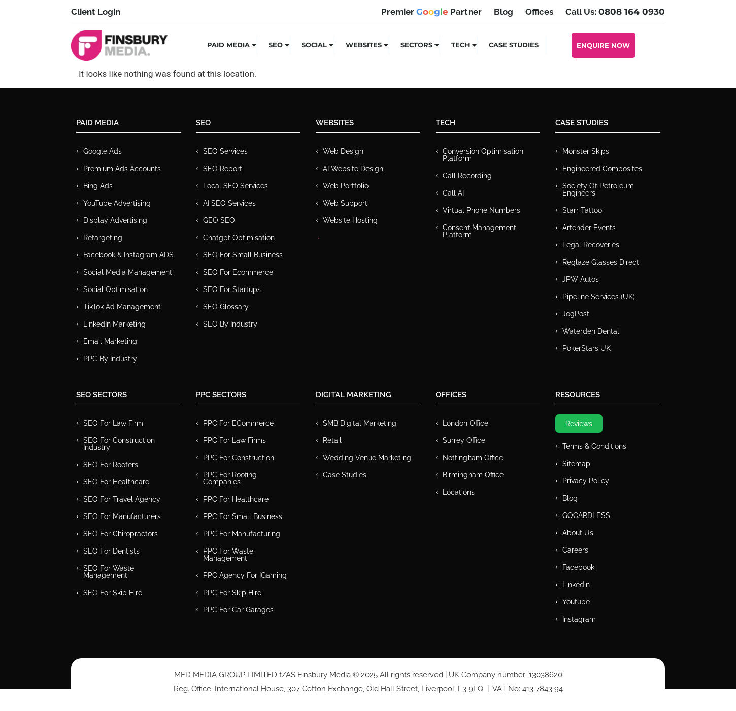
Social (318, 44)
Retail (332, 440)
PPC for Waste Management (228, 554)
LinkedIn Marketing (114, 324)
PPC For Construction (238, 458)
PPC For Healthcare (236, 499)
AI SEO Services (229, 203)
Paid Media (232, 44)
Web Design (343, 151)
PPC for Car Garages (238, 610)
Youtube (576, 602)
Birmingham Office (473, 475)
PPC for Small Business (242, 516)
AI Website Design (353, 169)
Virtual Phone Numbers (481, 210)
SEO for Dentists (111, 551)
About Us (577, 533)
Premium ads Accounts (122, 169)
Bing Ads (98, 186)
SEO (279, 44)
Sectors (420, 44)
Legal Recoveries (590, 245)
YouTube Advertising (117, 203)
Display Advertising (115, 220)
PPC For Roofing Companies (230, 478)
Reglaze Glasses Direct (600, 262)
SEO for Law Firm (113, 423)
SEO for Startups (232, 289)
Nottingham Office (473, 458)
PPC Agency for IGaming (245, 575)
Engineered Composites (602, 169)
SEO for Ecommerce (238, 272)
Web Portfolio (346, 186)
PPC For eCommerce (238, 423)
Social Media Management (127, 272)
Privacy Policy (585, 481)
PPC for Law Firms (234, 440)
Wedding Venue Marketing (367, 458)
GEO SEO (219, 220)
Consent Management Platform (479, 231)
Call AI (453, 193)
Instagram (579, 619)
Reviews (578, 423)
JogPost (575, 314)
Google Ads (102, 151)
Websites (367, 44)
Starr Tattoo (582, 210)
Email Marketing (110, 341)
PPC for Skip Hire (232, 593)
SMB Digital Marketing (359, 423)
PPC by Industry (110, 358)
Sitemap (576, 464)
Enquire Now (603, 45)
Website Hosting (350, 220)
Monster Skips (585, 151)
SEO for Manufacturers (122, 516)
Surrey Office (464, 440)
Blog (570, 498)
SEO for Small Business (243, 255)
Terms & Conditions (594, 446)
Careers (575, 550)
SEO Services (225, 151)
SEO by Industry (230, 324)
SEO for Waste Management (108, 571)
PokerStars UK (586, 348)
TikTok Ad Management (122, 307)
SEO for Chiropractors (120, 534)
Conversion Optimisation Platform (483, 155)
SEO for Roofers (110, 465)
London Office (465, 423)
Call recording (467, 176)
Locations (459, 492)
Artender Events (589, 227)
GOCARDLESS (586, 515)
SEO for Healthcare (116, 482)
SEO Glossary (226, 307)
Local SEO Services (235, 186)
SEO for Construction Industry (119, 443)
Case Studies (514, 45)
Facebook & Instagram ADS (128, 255)
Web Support (345, 203)
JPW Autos (580, 279)
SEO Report (222, 169)
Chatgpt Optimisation (239, 238)
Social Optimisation (115, 289)
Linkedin (576, 584)
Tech (464, 44)
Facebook (578, 567)
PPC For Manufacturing (241, 534)
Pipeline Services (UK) (598, 297)
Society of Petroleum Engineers (598, 189)
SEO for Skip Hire (112, 593)
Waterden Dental (590, 331)
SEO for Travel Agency (121, 499)
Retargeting (102, 238)
